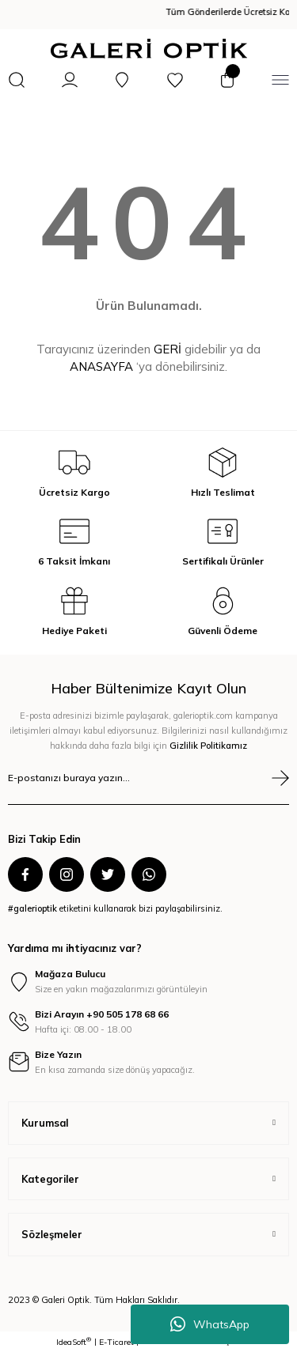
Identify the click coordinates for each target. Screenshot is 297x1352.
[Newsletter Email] (148, 787)
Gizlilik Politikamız (208, 745)
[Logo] (149, 49)
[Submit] (280, 778)
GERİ (167, 349)
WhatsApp (209, 1324)
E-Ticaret (116, 1342)
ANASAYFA (101, 366)
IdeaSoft (73, 1341)
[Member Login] (69, 80)
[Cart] (227, 80)
